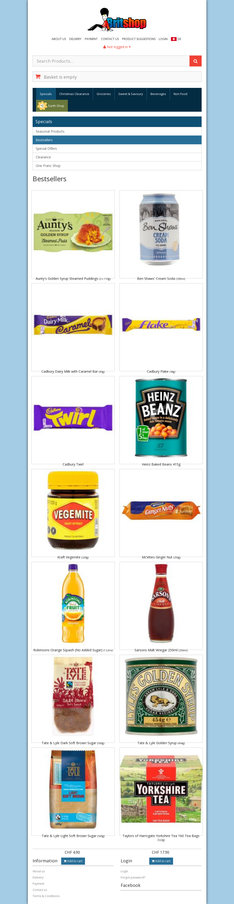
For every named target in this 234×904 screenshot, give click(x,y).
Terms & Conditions (46, 896)
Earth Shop (56, 106)
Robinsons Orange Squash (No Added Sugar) (73, 650)
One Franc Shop (48, 165)
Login (163, 39)
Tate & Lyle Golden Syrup (161, 743)
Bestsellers (44, 140)
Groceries (104, 94)
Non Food (180, 94)
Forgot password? (133, 877)
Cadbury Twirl (73, 464)
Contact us (110, 39)
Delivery (75, 39)
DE (179, 39)
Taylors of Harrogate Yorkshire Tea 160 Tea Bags (161, 837)
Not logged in (117, 47)
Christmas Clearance (74, 94)
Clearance (43, 157)
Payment (91, 39)
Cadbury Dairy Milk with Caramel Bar (73, 371)
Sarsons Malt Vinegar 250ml (161, 650)
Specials (46, 94)
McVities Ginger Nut (161, 557)
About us (59, 39)
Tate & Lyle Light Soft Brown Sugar (73, 836)
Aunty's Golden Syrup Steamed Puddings (73, 278)
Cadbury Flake (161, 371)
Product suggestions (138, 39)
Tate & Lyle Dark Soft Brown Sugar (73, 743)
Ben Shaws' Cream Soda (161, 278)
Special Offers (46, 148)
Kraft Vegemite (73, 557)
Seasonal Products (50, 131)
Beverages (158, 94)
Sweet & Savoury (130, 94)
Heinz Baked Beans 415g (161, 464)
